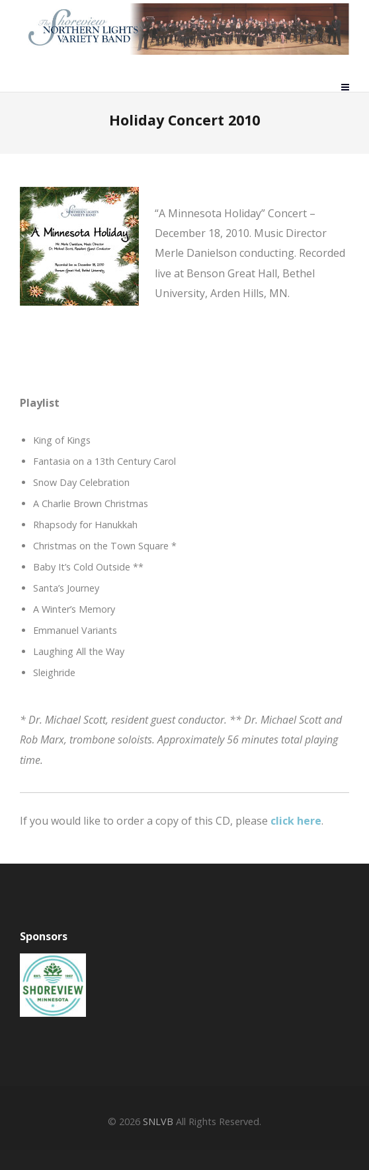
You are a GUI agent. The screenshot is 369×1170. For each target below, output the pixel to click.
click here (295, 820)
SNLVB (158, 1121)
